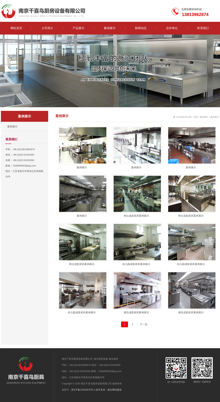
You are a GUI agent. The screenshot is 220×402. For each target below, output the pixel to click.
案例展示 (109, 28)
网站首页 (16, 28)
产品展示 (78, 28)
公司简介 (47, 28)
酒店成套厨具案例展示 (136, 312)
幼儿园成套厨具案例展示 (136, 264)
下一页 (143, 324)
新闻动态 (141, 28)
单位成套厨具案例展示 (136, 215)
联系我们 (203, 28)
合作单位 (172, 28)
